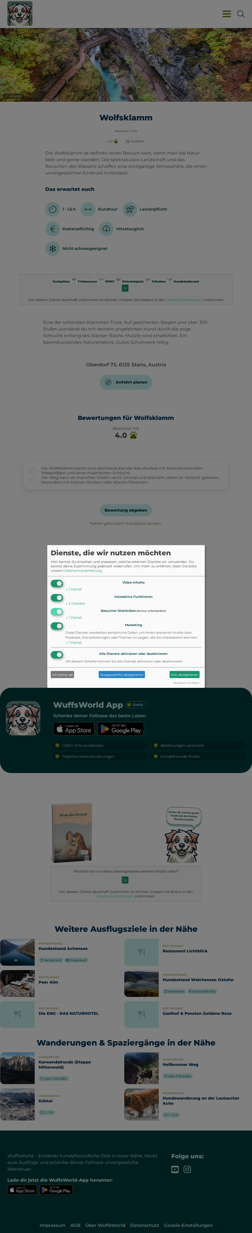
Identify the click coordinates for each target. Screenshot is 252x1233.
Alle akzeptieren (184, 674)
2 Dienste (75, 603)
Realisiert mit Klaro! (186, 683)
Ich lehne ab (62, 674)
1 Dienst (73, 589)
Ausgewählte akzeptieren (121, 674)
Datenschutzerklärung (82, 570)
